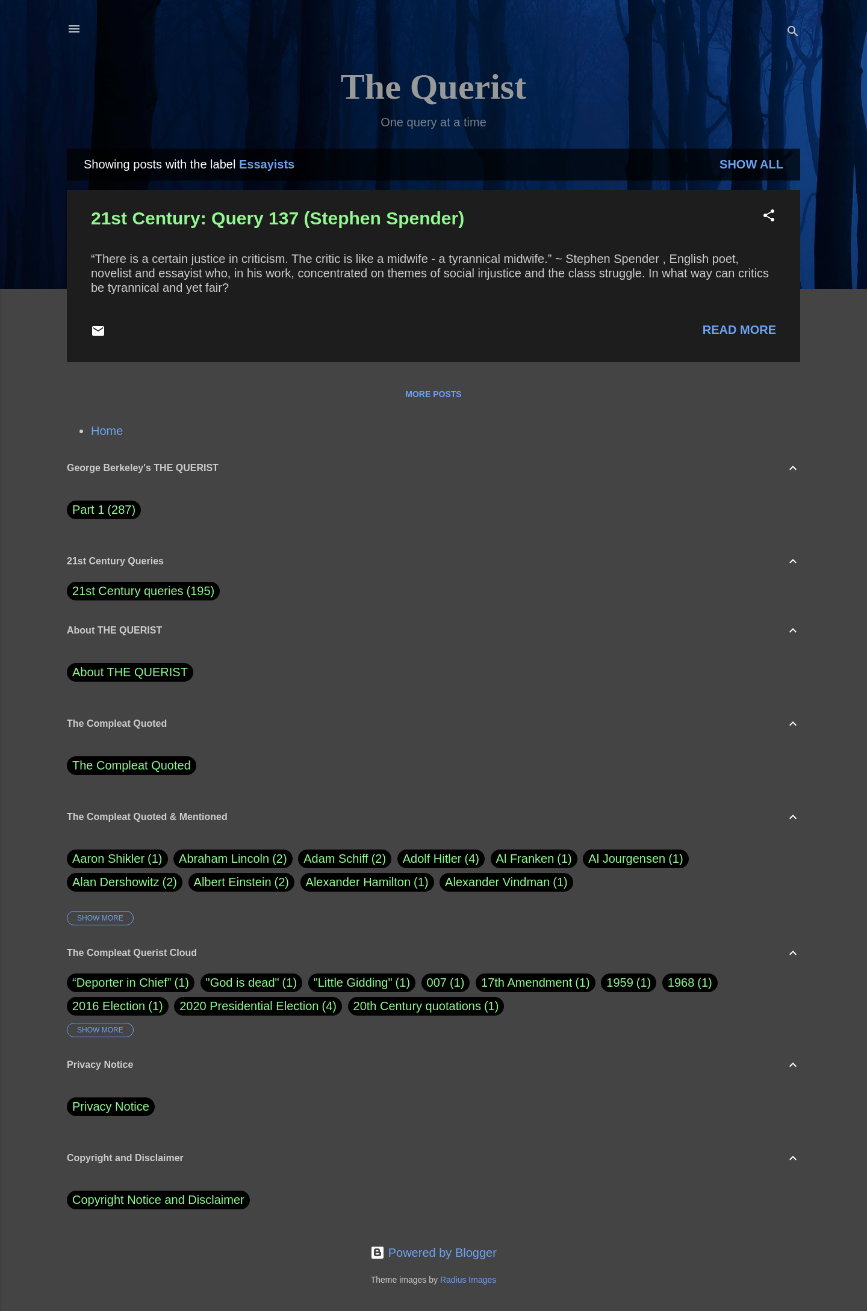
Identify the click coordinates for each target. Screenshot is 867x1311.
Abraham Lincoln (233, 859)
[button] (769, 217)
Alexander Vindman (506, 882)
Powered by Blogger (433, 1252)
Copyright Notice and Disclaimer (158, 1199)
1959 (619, 982)
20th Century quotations (417, 1006)
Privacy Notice (110, 1106)
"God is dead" (242, 982)
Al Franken (534, 859)
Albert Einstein (241, 882)
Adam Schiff (344, 859)
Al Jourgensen (635, 859)
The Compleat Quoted (131, 765)
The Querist (433, 86)
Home (107, 430)
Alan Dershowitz (124, 882)
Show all (751, 164)
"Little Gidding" (353, 982)
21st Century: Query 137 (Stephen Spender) (277, 218)
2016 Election (108, 1006)
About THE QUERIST (130, 672)
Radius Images (468, 1280)
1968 (681, 982)
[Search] (793, 32)
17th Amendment (526, 982)
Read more (739, 329)
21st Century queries (128, 590)
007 (437, 982)
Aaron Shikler (117, 859)
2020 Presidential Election (249, 1006)
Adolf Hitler (441, 859)
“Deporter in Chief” (122, 982)
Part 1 (103, 510)
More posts (433, 394)
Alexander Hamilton (367, 882)
